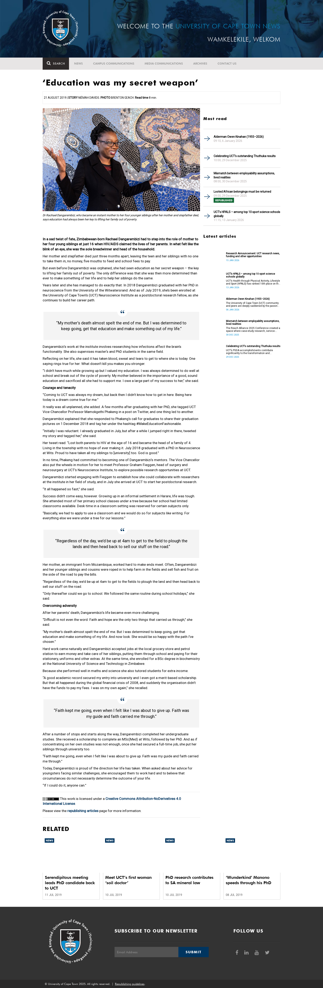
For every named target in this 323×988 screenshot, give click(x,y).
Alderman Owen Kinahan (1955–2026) (239, 136)
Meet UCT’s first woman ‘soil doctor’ (128, 880)
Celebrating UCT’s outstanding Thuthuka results (245, 156)
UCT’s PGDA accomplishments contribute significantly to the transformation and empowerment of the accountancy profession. (252, 352)
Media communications (164, 63)
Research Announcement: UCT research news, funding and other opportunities (253, 255)
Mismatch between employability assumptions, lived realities (244, 175)
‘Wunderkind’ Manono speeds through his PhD (248, 880)
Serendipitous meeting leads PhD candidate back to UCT (70, 883)
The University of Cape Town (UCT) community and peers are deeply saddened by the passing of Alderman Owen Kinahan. (252, 304)
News (78, 63)
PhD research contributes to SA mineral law (189, 880)
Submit (193, 952)
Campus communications (113, 63)
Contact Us (227, 63)
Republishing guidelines (129, 984)
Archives (200, 63)
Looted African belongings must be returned (242, 191)
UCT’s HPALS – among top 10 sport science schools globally (247, 214)
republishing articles (82, 811)
